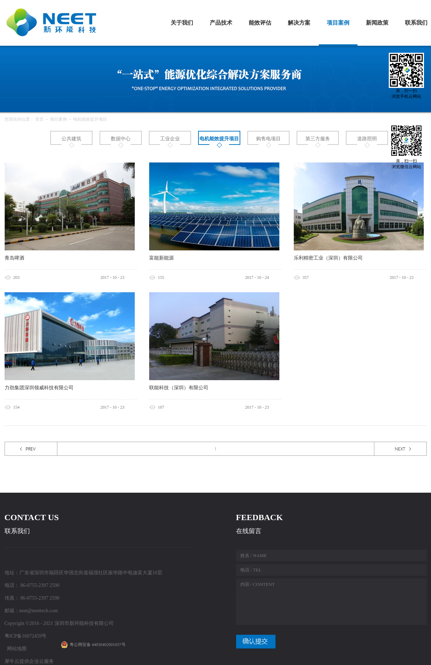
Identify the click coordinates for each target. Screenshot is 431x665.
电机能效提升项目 (90, 119)
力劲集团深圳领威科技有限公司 (39, 387)
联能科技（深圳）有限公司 (178, 387)
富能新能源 (161, 258)
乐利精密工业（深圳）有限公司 (328, 258)
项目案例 (58, 119)
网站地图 (16, 648)
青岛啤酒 (14, 258)
